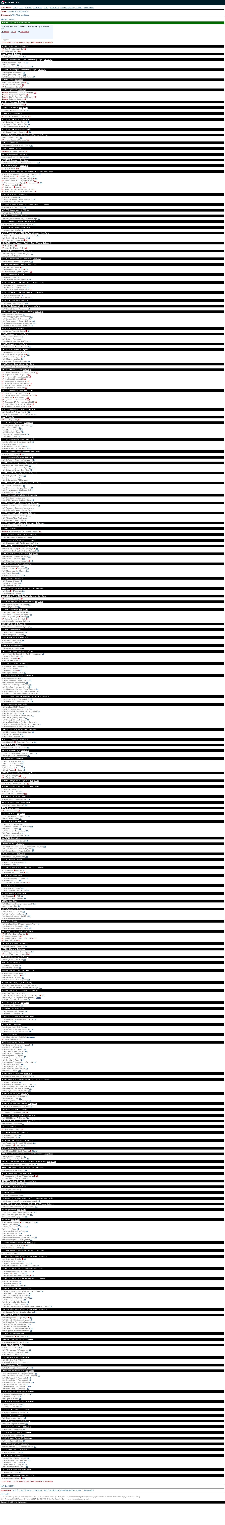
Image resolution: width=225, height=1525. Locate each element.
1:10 (26, 926)
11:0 (29, 1386)
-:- (32, 254)
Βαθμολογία (24, 46)
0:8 (36, 1164)
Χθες (9, 11)
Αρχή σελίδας (5, 1494)
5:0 (39, 506)
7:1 (26, 666)
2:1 (32, 67)
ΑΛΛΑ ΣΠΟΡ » (89, 7)
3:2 (28, 82)
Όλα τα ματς (5, 15)
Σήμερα (3, 11)
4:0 (28, 287)
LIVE (12, 15)
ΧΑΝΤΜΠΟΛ (37, 7)
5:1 (24, 72)
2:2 (21, 138)
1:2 (24, 75)
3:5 (30, 319)
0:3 (35, 97)
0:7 (22, 1053)
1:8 (24, 1058)
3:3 (30, 466)
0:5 (22, 1005)
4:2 (28, 890)
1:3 (27, 569)
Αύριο (14, 11)
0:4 (27, 62)
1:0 (34, 77)
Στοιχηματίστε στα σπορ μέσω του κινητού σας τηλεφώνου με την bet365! (27, 42)
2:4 (19, 197)
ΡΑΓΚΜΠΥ (79, 7)
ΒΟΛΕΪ (46, 7)
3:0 (24, 57)
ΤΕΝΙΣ (21, 7)
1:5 (25, 632)
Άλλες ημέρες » (22, 11)
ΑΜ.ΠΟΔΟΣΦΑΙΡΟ (67, 7)
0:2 (28, 238)
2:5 (32, 488)
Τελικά (18, 15)
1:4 (28, 799)
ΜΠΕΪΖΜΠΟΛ (54, 7)
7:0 (32, 1382)
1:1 (18, 65)
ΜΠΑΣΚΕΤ (28, 7)
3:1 (33, 189)
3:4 (22, 230)
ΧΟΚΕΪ (15, 7)
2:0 (38, 163)
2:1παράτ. (31, 1037)
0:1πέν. (34, 1151)
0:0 (19, 51)
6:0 (31, 470)
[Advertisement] (112, 1515)
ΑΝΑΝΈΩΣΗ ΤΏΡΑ (7, 19)
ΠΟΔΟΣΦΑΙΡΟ (6, 7)
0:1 (25, 49)
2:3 (31, 145)
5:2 (37, 689)
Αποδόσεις (25, 15)
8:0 (33, 500)
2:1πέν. (38, 998)
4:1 (29, 116)
